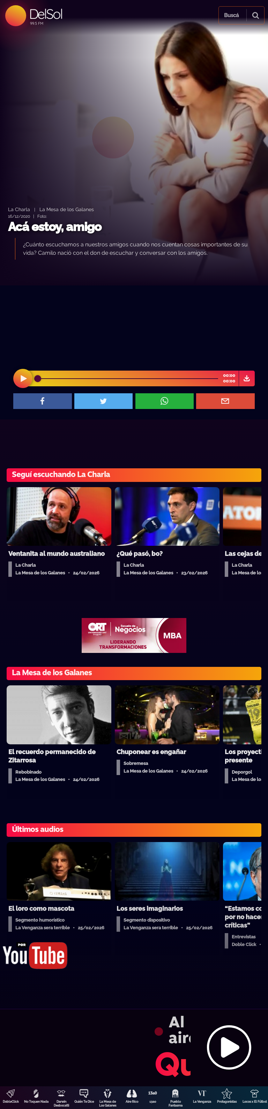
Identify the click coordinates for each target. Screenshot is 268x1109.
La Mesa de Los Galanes (107, 1103)
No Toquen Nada (36, 1101)
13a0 (152, 1101)
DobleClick (11, 1101)
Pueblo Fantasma (176, 1103)
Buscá (231, 15)
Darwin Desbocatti (61, 1103)
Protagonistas (227, 1101)
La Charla (19, 209)
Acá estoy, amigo (54, 226)
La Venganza (202, 1101)
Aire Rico (132, 1101)
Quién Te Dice (84, 1101)
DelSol (45, 14)
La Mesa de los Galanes (66, 209)
